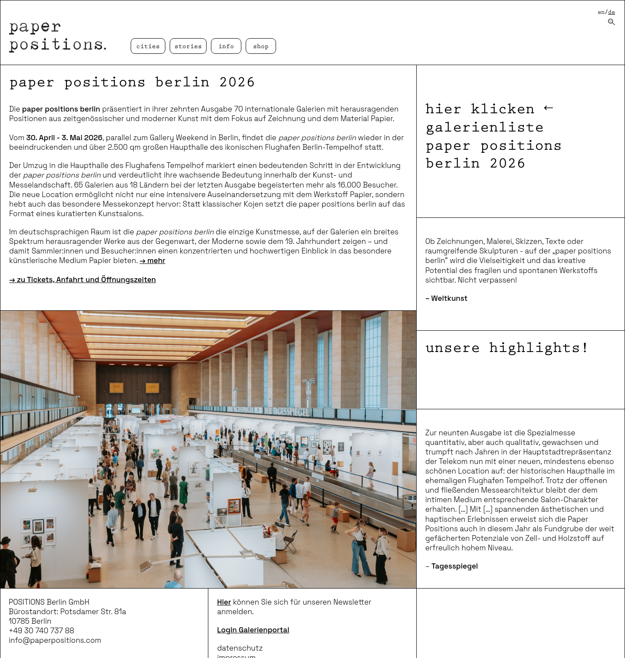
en (601, 12)
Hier (224, 602)
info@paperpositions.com (55, 640)
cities (148, 46)
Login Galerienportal (253, 630)
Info (226, 46)
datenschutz (240, 648)
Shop (261, 46)
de (611, 12)
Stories (188, 46)
